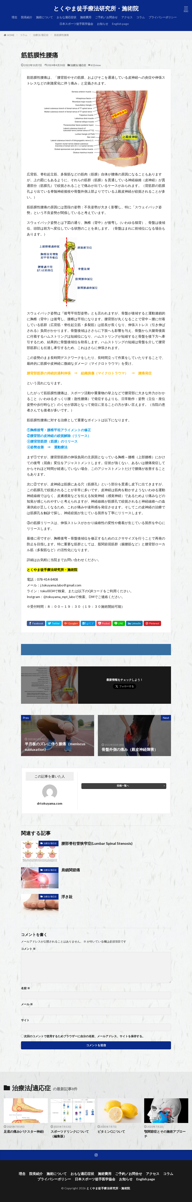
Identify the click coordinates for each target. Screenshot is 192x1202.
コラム (140, 17)
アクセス (127, 17)
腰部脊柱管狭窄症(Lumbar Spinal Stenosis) (97, 843)
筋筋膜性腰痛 (61, 34)
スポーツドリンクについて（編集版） (70, 1134)
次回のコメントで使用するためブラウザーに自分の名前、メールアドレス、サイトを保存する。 (84, 1036)
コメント (28, 948)
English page (120, 23)
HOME (10, 35)
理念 (14, 17)
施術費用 (85, 17)
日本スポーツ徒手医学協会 (76, 23)
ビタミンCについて (111, 1131)
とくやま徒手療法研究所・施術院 (96, 8)
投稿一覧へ (123, 785)
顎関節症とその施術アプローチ (165, 1134)
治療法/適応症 (41, 34)
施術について (44, 17)
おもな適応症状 (66, 17)
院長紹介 (26, 17)
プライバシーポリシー (162, 17)
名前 (25, 988)
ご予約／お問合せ (106, 17)
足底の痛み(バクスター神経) (24, 1131)
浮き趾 (67, 896)
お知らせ (102, 23)
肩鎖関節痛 (70, 870)
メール (27, 1004)
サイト (25, 1020)
